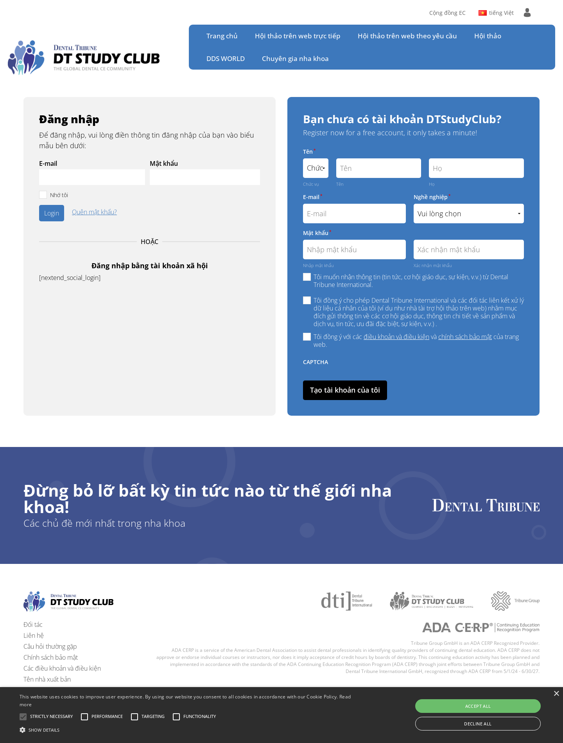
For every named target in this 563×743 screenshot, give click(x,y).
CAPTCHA (315, 362)
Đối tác (33, 624)
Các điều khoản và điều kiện (62, 668)
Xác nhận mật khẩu (433, 265)
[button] (51, 717)
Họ (431, 184)
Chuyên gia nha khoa (295, 58)
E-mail (48, 163)
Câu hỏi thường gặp (50, 646)
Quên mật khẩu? (94, 212)
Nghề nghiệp (432, 197)
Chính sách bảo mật (50, 657)
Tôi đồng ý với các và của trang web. (416, 340)
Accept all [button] (478, 706)
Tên (309, 151)
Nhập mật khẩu (318, 265)
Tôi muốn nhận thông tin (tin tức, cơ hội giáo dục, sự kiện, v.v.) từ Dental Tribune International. (411, 281)
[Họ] (476, 168)
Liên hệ (33, 635)
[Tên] (378, 168)
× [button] (556, 694)
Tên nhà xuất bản (47, 679)
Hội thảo (487, 35)
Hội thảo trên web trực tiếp (298, 35)
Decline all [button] (477, 724)
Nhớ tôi (59, 195)
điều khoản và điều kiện (396, 336)
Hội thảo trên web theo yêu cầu (407, 35)
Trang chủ (222, 35)
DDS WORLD (225, 58)
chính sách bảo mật (465, 336)
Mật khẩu (164, 163)
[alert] (281, 715)
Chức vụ (311, 184)
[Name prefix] (315, 168)
